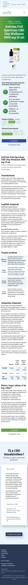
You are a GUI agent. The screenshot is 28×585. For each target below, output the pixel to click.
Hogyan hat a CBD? (12, 504)
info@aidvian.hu (17, 571)
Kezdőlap (10, 21)
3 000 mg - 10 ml (7, 134)
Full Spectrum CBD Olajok (15, 23)
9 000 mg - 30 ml (19, 134)
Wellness (12, 122)
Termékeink (17, 21)
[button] (3, 54)
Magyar (24, 4)
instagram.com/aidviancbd (8, 565)
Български (13, 4)
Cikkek (3, 555)
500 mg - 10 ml (6, 131)
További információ (14, 534)
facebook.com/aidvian (7, 563)
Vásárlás (14, 430)
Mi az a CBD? (10, 469)
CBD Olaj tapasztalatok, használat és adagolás (6, 4)
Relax (18, 122)
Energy (4, 122)
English (19, 4)
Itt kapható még (14, 145)
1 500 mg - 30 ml (18, 131)
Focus (4, 125)
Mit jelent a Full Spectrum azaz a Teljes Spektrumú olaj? (13, 510)
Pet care (10, 125)
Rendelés (14, 141)
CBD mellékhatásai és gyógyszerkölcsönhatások (14, 519)
